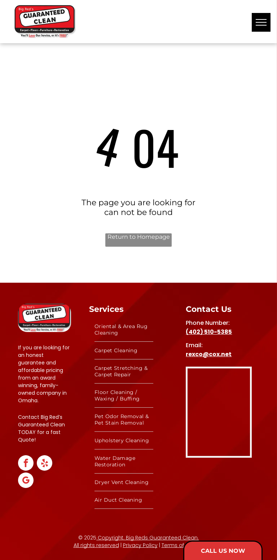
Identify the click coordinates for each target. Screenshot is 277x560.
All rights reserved (96, 545)
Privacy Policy (140, 545)
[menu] (261, 22)
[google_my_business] (26, 481)
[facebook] (26, 463)
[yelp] (44, 463)
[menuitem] (123, 330)
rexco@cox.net (209, 354)
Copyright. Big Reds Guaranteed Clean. (147, 537)
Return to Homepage (138, 236)
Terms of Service (183, 545)
